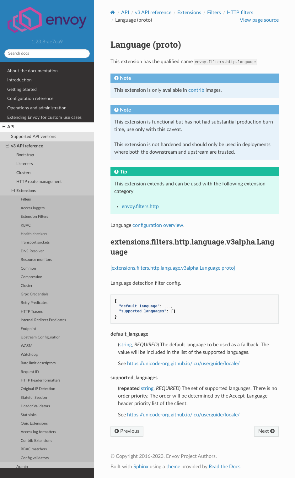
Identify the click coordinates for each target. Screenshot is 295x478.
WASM (26, 346)
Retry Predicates (34, 303)
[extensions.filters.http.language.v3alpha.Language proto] (172, 268)
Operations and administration (37, 108)
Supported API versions (33, 136)
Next (266, 431)
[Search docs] (47, 53)
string (125, 344)
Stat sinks (28, 415)
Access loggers (33, 208)
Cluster (26, 286)
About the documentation (32, 71)
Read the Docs (224, 466)
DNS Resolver (32, 251)
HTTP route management (39, 182)
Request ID (30, 372)
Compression (31, 277)
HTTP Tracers (32, 311)
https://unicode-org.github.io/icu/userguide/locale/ (183, 363)
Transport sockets (35, 242)
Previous (127, 431)
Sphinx (140, 466)
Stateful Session (34, 397)
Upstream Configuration (41, 337)
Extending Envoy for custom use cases (44, 117)
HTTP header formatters (40, 380)
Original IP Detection (38, 389)
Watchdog (29, 354)
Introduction (19, 80)
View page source (259, 20)
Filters (26, 199)
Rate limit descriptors (38, 363)
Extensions (24, 191)
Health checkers (34, 234)
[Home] (112, 12)
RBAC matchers (34, 449)
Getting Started (22, 89)
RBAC (26, 225)
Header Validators (35, 406)
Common (28, 268)
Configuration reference (30, 98)
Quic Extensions (34, 423)
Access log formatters (38, 432)
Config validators (35, 458)
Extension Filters (34, 216)
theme (173, 466)
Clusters (23, 173)
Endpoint (28, 329)
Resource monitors (36, 259)
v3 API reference (24, 146)
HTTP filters (240, 12)
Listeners (24, 164)
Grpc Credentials (34, 294)
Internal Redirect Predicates (43, 320)
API (8, 127)
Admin (22, 467)
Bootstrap (25, 155)
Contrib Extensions (36, 440)
